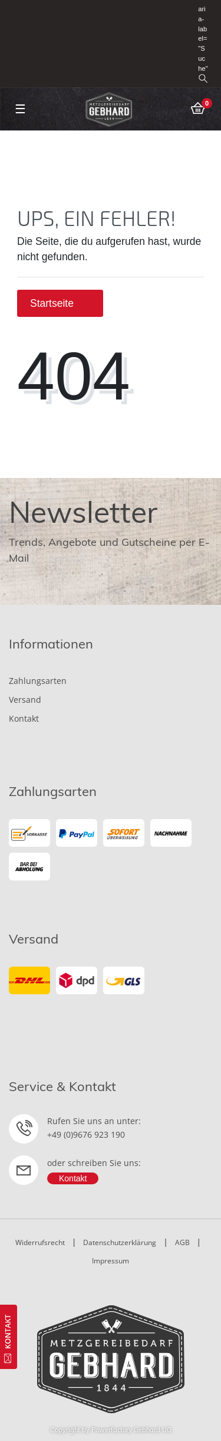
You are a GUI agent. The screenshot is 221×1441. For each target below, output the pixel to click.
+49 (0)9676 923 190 (86, 1134)
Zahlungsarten (38, 680)
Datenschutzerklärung (119, 1242)
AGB (182, 1242)
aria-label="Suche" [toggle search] (202, 44)
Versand (25, 699)
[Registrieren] (179, 9)
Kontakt (24, 718)
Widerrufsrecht (40, 1242)
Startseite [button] (60, 303)
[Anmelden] (161, 9)
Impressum (110, 1261)
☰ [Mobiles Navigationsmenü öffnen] (20, 109)
